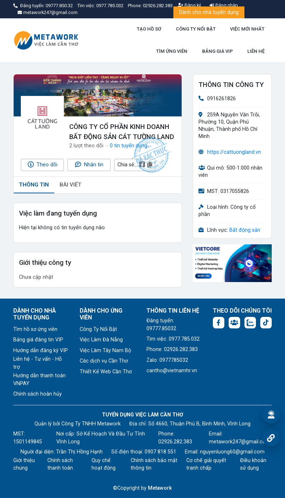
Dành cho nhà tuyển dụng (209, 12)
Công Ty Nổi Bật (98, 329)
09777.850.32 (60, 5)
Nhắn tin (89, 164)
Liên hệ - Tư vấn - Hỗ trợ (37, 363)
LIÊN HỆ (256, 51)
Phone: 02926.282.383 (172, 349)
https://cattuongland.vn (234, 152)
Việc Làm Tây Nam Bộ (105, 350)
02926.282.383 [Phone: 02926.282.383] (175, 442)
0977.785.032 (110, 5)
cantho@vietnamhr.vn (171, 371)
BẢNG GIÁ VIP (217, 51)
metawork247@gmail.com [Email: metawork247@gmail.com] (239, 442)
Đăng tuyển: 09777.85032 (161, 325)
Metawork (160, 488)
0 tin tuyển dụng (128, 146)
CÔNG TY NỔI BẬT (196, 29)
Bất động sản (244, 230)
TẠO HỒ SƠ (149, 29)
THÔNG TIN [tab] (34, 184)
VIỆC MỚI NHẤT (247, 29)
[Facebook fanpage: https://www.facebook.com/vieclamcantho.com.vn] (218, 322)
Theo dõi (42, 164)
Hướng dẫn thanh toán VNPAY (39, 380)
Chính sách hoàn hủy (37, 394)
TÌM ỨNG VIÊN (171, 51)
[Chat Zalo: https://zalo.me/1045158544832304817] (250, 322)
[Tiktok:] (266, 322)
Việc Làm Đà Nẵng (101, 340)
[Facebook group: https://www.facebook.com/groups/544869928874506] (234, 322)
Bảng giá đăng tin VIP (38, 340)
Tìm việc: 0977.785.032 (173, 339)
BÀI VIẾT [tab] (70, 184)
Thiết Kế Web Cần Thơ (106, 372)
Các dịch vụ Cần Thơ (104, 361)
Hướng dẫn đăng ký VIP (40, 350)
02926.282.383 (158, 5)
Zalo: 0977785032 (167, 360)
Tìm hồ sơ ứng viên (35, 329)
